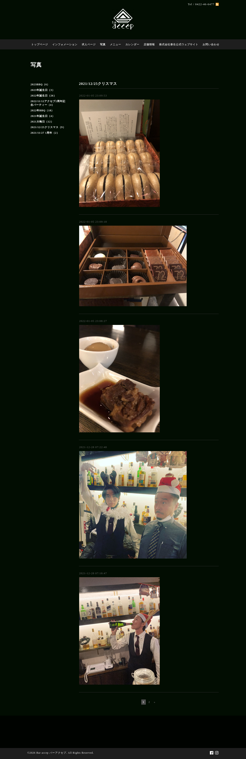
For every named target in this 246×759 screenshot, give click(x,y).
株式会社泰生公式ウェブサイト (178, 44)
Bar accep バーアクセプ (51, 752)
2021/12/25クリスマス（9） (48, 127)
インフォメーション (64, 44)
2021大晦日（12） (42, 121)
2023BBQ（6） (40, 84)
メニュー (115, 44)
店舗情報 (149, 44)
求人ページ (89, 44)
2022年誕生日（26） (43, 95)
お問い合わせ (211, 44)
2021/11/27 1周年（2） (45, 132)
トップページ (39, 44)
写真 (103, 44)
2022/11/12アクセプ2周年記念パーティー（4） (48, 103)
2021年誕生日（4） (43, 116)
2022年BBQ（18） (42, 110)
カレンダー (132, 44)
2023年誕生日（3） (43, 90)
